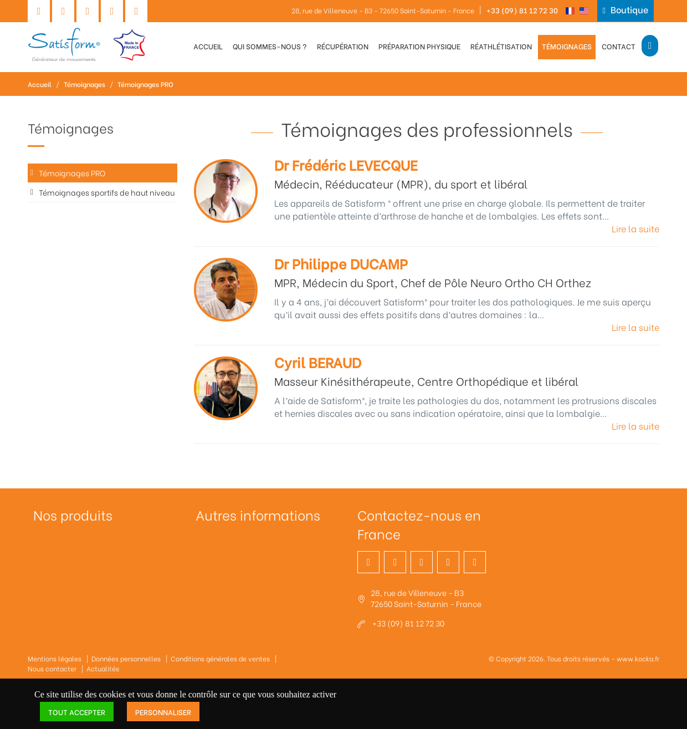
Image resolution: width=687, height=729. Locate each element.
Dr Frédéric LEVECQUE (346, 164)
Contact (618, 45)
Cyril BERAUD (317, 361)
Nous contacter (52, 668)
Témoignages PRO (145, 84)
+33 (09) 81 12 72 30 (522, 9)
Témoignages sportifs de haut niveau (107, 192)
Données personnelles (126, 658)
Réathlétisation (501, 45)
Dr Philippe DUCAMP (341, 263)
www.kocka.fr (638, 658)
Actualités (102, 668)
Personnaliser (163, 711)
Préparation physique (419, 45)
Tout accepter (76, 711)
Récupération (342, 45)
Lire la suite (635, 228)
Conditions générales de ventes (220, 658)
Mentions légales (54, 658)
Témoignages (567, 45)
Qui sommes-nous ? (270, 45)
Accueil (208, 45)
